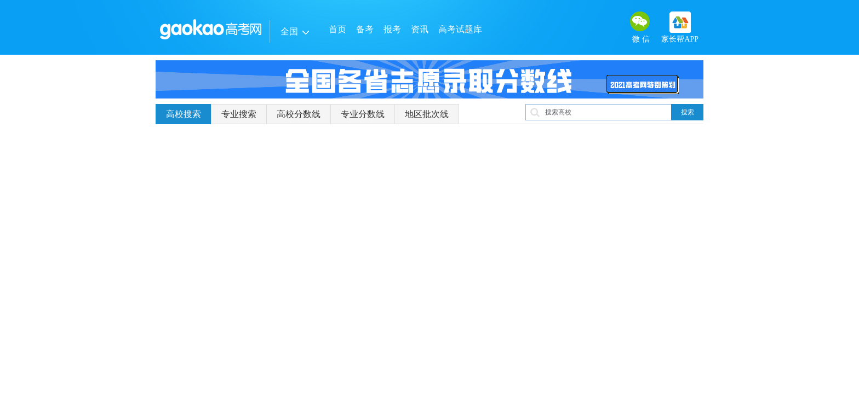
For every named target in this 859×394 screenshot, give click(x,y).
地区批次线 (427, 114)
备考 (365, 29)
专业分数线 (363, 114)
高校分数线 (298, 114)
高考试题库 (460, 29)
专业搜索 (238, 114)
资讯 (419, 29)
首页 (337, 29)
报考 (392, 29)
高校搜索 (183, 114)
